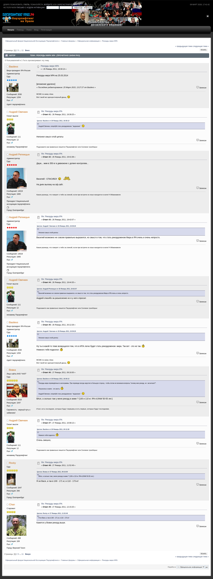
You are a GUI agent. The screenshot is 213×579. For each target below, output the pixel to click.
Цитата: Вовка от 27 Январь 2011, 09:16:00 (52, 472)
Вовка (12, 369)
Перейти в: (172, 567)
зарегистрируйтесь (67, 5)
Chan (12, 504)
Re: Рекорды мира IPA (51, 111)
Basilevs (13, 66)
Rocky (12, 463)
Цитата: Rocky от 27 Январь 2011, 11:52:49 (52, 513)
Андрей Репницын (19, 154)
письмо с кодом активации (31, 8)
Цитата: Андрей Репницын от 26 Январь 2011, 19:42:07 (57, 289)
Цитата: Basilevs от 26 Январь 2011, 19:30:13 (53, 121)
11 (23, 50)
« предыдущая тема (183, 46)
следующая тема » (201, 46)
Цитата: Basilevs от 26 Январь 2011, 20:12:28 (53, 429)
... (21, 50)
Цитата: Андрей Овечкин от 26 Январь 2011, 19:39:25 (56, 226)
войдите (48, 5)
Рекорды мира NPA (50, 66)
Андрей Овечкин (18, 112)
